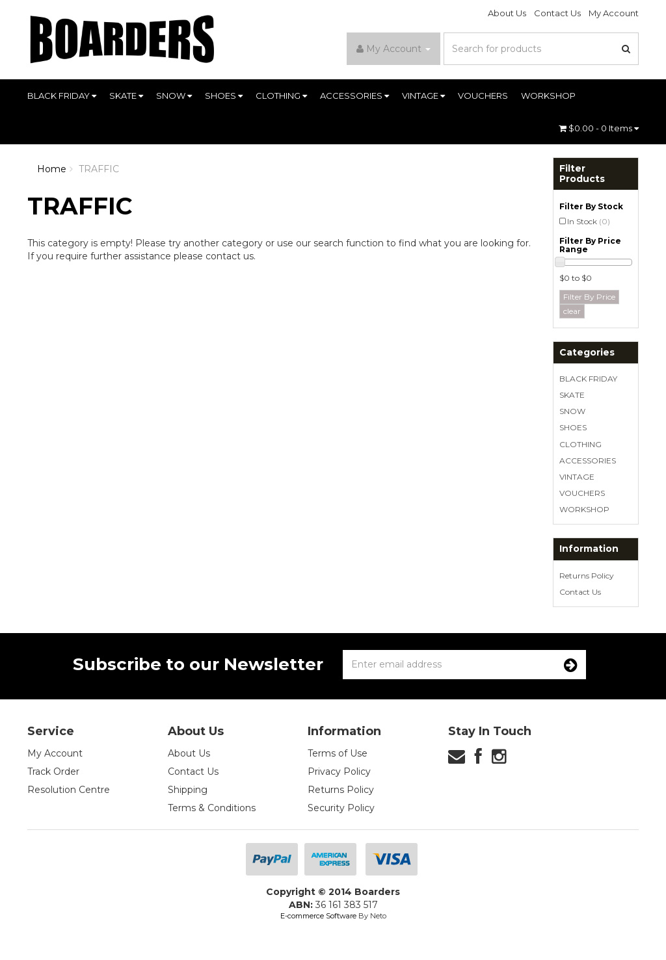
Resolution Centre (68, 790)
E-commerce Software (318, 915)
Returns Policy (586, 575)
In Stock (588, 221)
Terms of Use (337, 753)
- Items (599, 128)
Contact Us (557, 13)
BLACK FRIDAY (61, 95)
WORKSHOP (548, 95)
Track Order (53, 771)
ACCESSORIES (354, 95)
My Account (614, 13)
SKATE (126, 95)
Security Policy (341, 808)
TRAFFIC (99, 169)
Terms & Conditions (212, 808)
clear (572, 311)
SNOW (174, 95)
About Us (507, 13)
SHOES (224, 95)
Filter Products (582, 174)
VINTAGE (423, 95)
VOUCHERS (483, 95)
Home (51, 169)
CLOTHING (281, 95)
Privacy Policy (339, 771)
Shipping (187, 790)
